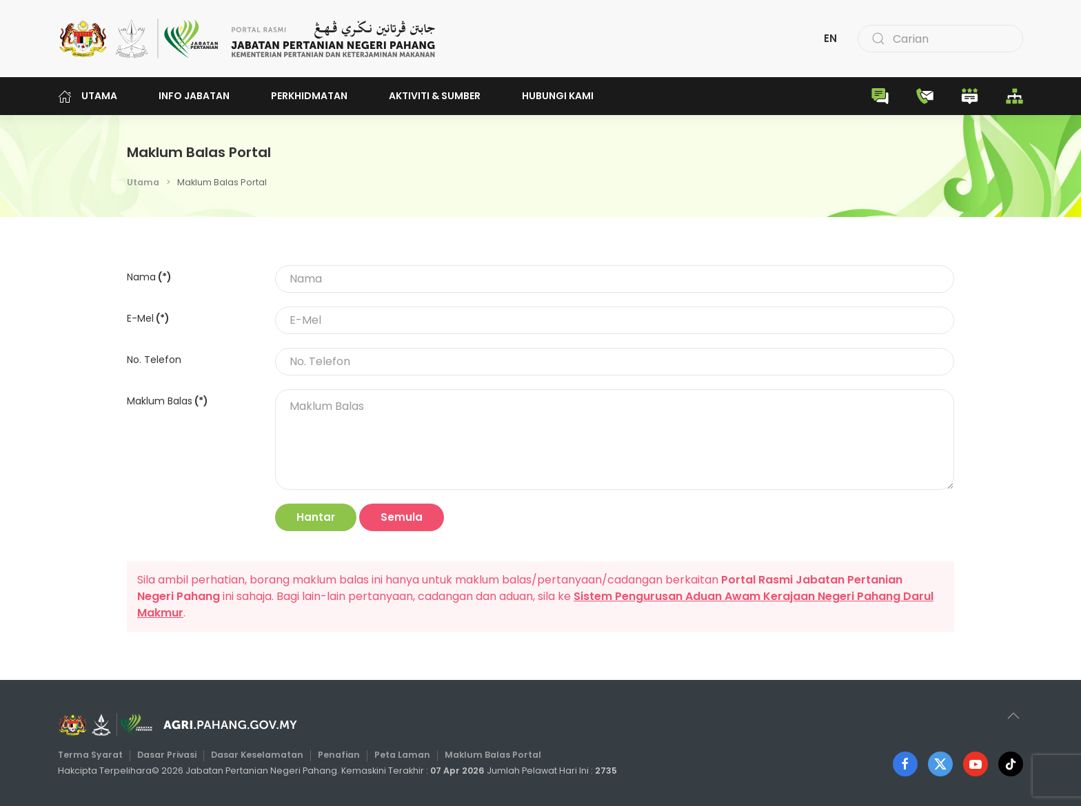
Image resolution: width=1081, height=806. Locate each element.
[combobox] (940, 38)
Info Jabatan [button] (194, 96)
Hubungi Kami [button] (558, 96)
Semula (402, 517)
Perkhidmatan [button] (309, 96)
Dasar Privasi (172, 755)
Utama (87, 96)
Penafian (339, 755)
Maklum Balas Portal (490, 755)
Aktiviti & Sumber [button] (435, 96)
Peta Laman (401, 755)
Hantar (315, 517)
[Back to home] (247, 38)
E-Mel (148, 318)
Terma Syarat (97, 755)
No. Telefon (154, 359)
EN (830, 38)
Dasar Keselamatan (260, 755)
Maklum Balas (167, 401)
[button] (1009, 716)
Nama (149, 277)
